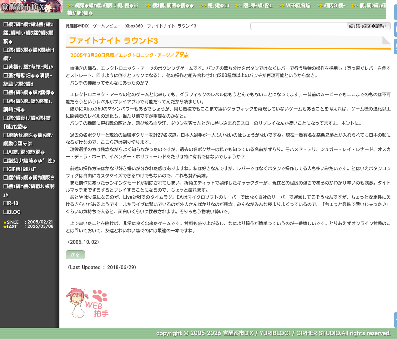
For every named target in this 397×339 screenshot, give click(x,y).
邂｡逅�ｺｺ (218, 5)
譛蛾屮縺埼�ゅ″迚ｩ (31, 161)
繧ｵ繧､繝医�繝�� (173, 5)
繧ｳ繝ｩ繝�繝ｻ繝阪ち (31, 178)
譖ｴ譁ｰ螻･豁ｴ (257, 5)
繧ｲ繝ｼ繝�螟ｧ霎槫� (31, 92)
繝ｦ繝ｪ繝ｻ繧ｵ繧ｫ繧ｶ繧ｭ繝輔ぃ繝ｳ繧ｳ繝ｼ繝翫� (28, 33)
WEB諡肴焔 (298, 5)
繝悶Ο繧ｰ (334, 5)
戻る (75, 255)
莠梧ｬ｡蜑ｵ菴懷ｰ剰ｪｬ (30, 67)
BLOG (14, 212)
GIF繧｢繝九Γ (22, 169)
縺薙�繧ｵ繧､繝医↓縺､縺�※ (106, 5)
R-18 (13, 203)
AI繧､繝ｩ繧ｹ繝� (26, 152)
